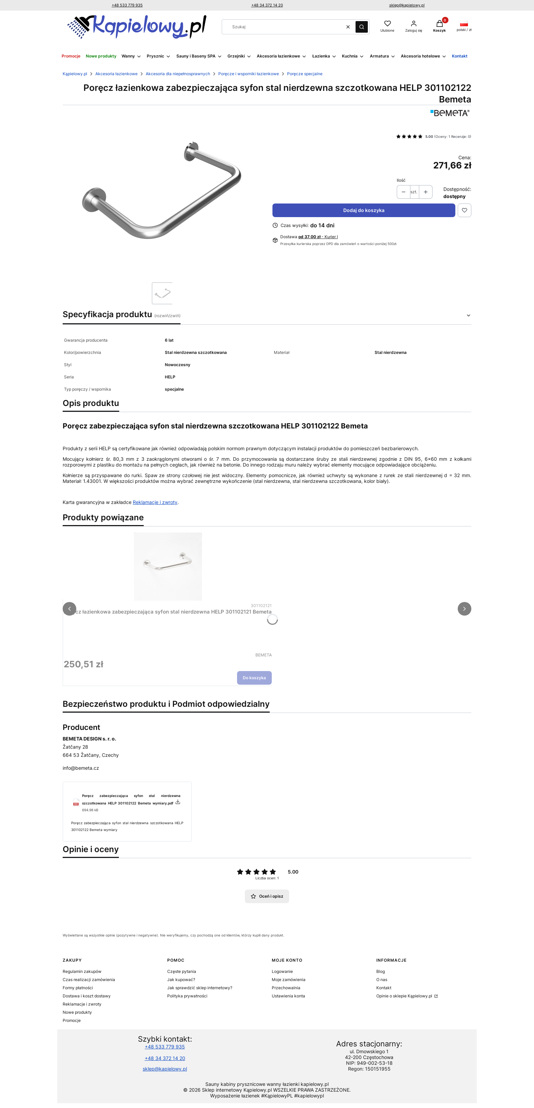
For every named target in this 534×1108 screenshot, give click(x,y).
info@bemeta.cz (81, 768)
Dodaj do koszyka (363, 210)
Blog (380, 971)
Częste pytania (181, 971)
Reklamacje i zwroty (155, 502)
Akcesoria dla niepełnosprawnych (178, 73)
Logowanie (282, 971)
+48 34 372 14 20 (267, 5)
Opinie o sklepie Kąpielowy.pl (404, 995)
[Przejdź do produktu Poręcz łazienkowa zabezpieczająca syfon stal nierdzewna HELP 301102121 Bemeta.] (167, 567)
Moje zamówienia (288, 979)
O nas (381, 979)
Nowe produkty (77, 1012)
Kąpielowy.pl (75, 73)
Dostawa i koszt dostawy (87, 995)
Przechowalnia (286, 987)
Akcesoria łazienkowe (116, 73)
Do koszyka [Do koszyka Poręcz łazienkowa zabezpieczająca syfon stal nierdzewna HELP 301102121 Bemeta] (254, 677)
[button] (362, 27)
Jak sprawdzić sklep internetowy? (199, 987)
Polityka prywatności (187, 995)
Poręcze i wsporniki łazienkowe (248, 73)
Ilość (401, 180)
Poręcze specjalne (305, 73)
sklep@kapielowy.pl (407, 5)
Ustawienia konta (288, 995)
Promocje (72, 1020)
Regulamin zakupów (82, 971)
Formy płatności (78, 987)
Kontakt (383, 987)
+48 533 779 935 (127, 5)
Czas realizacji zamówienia (89, 979)
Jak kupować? (181, 979)
